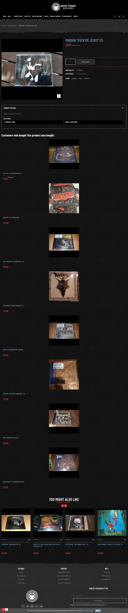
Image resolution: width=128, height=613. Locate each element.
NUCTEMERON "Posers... (11, 438)
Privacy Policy (106, 576)
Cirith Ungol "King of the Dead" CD (110, 544)
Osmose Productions (14, 114)
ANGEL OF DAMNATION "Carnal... (13, 349)
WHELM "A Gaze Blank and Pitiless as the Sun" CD (47, 545)
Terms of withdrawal (64, 583)
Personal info (21, 576)
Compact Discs (82, 74)
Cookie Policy (106, 579)
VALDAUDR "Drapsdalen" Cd (11, 544)
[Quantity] (71, 62)
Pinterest (87, 78)
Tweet (80, 78)
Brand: (6, 114)
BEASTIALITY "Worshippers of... (14, 482)
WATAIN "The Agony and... (11, 217)
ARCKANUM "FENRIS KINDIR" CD (13, 305)
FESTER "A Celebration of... (12, 173)
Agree (98, 611)
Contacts (107, 572)
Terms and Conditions (64, 576)
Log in (21, 572)
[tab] (64, 108)
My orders (21, 579)
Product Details (10, 108)
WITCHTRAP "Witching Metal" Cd (77, 544)
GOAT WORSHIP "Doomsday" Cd (13, 261)
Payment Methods (64, 579)
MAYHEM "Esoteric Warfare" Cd (14, 394)
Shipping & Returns (64, 572)
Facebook (74, 78)
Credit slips (21, 583)
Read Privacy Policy (112, 603)
